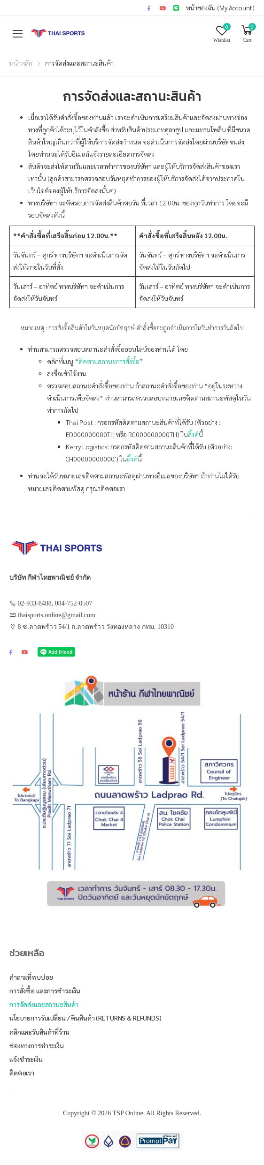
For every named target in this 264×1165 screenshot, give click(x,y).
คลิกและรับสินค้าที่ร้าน (39, 1032)
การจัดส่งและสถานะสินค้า (43, 1004)
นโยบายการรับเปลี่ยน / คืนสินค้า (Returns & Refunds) (85, 1018)
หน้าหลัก (20, 63)
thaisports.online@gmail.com (56, 615)
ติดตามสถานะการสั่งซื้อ (109, 361)
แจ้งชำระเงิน (26, 1059)
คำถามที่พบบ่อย (31, 977)
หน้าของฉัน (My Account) (220, 7)
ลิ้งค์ (193, 434)
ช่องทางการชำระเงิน (36, 1045)
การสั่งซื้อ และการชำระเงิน (44, 990)
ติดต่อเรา (21, 1072)
